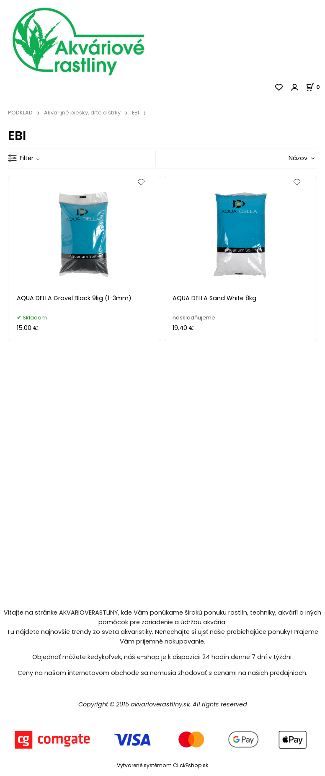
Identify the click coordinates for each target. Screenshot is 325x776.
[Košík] (315, 87)
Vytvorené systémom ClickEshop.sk (162, 765)
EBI (135, 113)
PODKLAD (20, 113)
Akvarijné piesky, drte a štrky (82, 113)
